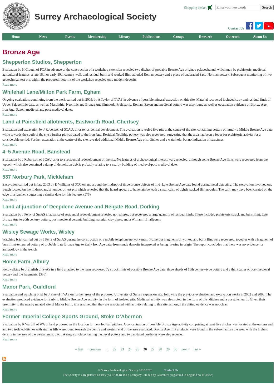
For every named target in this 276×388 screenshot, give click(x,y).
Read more (9, 84)
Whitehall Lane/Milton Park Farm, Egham (51, 92)
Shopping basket (195, 8)
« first (79, 349)
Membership (97, 37)
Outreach (232, 37)
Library (124, 37)
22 (114, 349)
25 (137, 349)
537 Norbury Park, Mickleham (37, 177)
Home (16, 37)
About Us (259, 37)
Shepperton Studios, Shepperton (42, 62)
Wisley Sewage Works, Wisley (38, 232)
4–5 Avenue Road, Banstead (36, 152)
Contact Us (236, 28)
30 (175, 349)
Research (205, 37)
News (43, 37)
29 (168, 349)
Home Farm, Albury (25, 262)
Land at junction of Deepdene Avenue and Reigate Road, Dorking (80, 207)
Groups (178, 37)
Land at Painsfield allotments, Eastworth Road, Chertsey (70, 122)
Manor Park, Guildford (29, 287)
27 (152, 349)
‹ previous (94, 349)
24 (130, 349)
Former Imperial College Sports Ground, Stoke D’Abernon (72, 316)
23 (122, 349)
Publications (151, 37)
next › (185, 349)
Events (70, 37)
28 (160, 349)
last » (197, 349)
